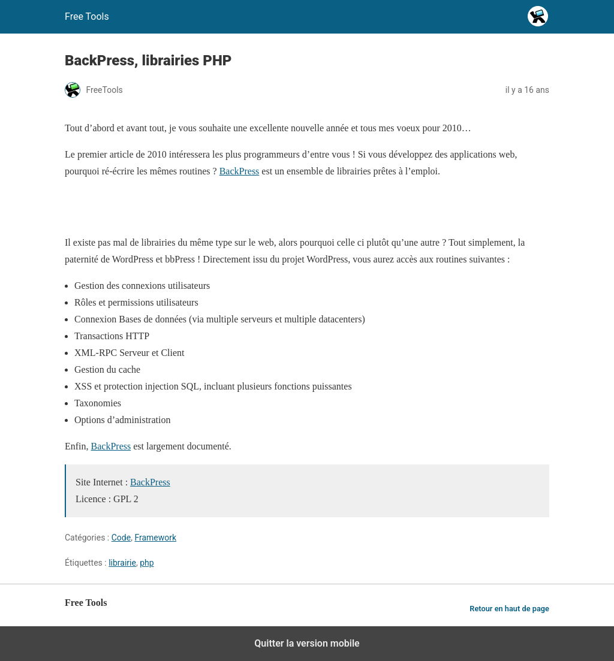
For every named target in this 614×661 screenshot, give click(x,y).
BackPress (239, 171)
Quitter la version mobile (306, 643)
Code (121, 537)
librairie (122, 563)
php (147, 563)
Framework (155, 537)
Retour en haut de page (509, 608)
